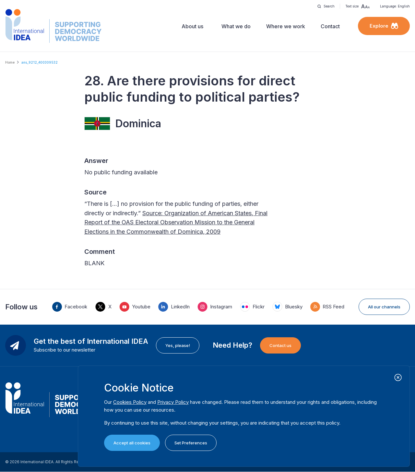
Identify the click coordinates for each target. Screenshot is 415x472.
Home (10, 62)
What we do (236, 26)
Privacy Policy (173, 402)
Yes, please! (177, 345)
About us (192, 26)
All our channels (384, 306)
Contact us (280, 345)
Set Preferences (190, 442)
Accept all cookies (131, 442)
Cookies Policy (130, 402)
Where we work (285, 26)
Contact (330, 26)
